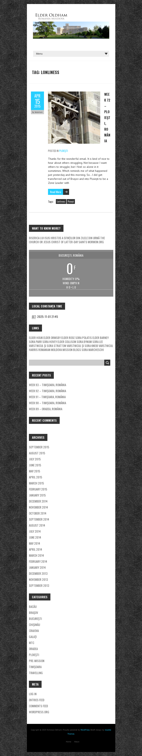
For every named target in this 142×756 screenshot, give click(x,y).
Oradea (33, 648)
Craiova (34, 630)
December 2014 (38, 501)
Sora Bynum (84, 341)
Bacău (33, 606)
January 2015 (37, 495)
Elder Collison (66, 341)
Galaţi (33, 636)
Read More (55, 192)
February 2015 (38, 489)
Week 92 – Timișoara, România (47, 391)
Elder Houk (36, 337)
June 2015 (35, 465)
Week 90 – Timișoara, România (47, 403)
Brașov (33, 612)
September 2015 (39, 447)
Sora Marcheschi (93, 349)
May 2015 (34, 471)
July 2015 (35, 459)
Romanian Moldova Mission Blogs (59, 349)
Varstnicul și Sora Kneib (82, 345)
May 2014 (34, 543)
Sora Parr (35, 341)
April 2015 (35, 477)
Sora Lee (97, 341)
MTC (31, 642)
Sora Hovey (49, 341)
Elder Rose (68, 337)
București (35, 618)
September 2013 (39, 585)
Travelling (36, 673)
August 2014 (37, 525)
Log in (33, 694)
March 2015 (36, 483)
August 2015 (37, 453)
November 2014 (38, 507)
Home (68, 741)
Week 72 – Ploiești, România (107, 117)
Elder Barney (100, 337)
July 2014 (35, 531)
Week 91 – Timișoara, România (47, 397)
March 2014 (36, 555)
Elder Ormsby (52, 337)
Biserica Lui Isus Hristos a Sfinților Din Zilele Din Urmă (64, 238)
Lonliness (61, 201)
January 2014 (37, 567)
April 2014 (35, 549)
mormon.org (96, 242)
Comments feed (38, 706)
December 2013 (38, 573)
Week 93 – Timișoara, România (47, 385)
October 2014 (37, 513)
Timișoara (35, 666)
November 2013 (38, 579)
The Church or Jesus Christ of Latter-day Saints (67, 240)
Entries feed (36, 700)
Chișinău (34, 624)
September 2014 (39, 519)
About (76, 741)
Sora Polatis (83, 337)
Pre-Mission (36, 660)
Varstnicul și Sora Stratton (47, 345)
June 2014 (35, 537)
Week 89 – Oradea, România (45, 409)
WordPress (85, 730)
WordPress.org (39, 712)
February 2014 (38, 561)
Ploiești (63, 151)
